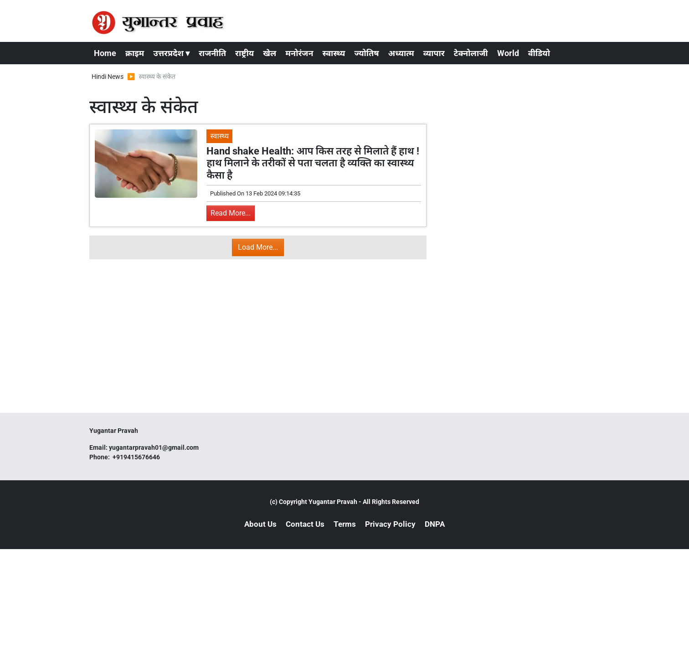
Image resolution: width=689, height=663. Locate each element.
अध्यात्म (401, 53)
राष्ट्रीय (244, 53)
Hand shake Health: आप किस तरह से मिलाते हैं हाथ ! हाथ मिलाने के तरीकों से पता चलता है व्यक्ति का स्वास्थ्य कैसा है (312, 163)
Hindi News (107, 76)
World (508, 53)
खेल (269, 53)
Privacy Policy (390, 524)
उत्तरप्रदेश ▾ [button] (171, 53)
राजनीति (212, 53)
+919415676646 (137, 457)
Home (105, 53)
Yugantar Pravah (333, 501)
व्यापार (434, 53)
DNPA (435, 524)
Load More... (258, 247)
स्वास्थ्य (334, 53)
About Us (260, 524)
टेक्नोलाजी (471, 53)
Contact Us (305, 524)
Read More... (231, 213)
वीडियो (539, 53)
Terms (345, 524)
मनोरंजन (299, 53)
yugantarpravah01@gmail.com (154, 447)
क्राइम (134, 53)
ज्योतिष (366, 53)
